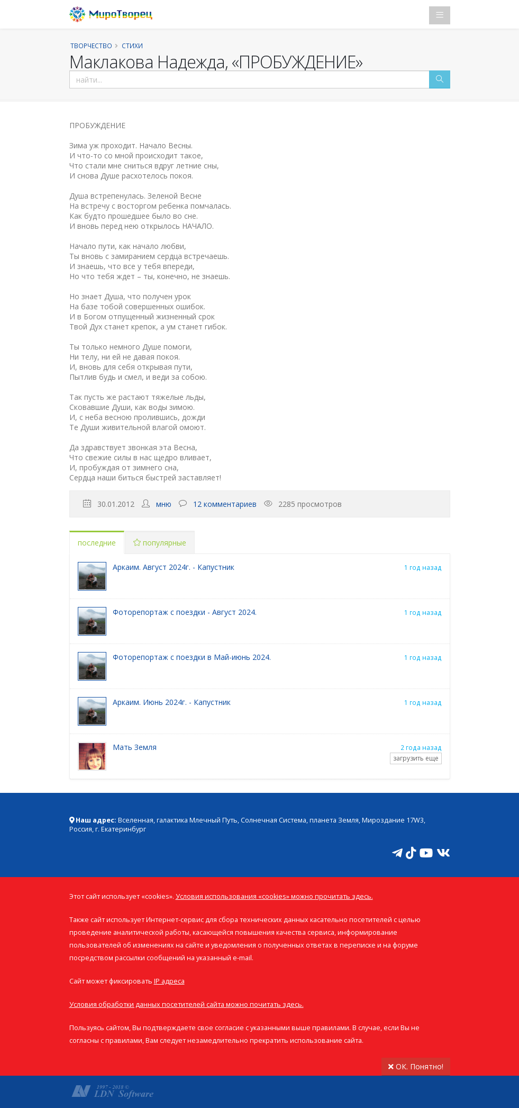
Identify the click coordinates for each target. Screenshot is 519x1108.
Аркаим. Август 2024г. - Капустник (173, 567)
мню (163, 504)
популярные (159, 543)
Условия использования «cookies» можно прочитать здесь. (274, 896)
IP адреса (169, 981)
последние (97, 543)
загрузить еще (416, 758)
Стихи (132, 45)
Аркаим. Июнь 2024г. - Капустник (172, 702)
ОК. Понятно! (415, 1066)
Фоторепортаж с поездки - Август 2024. (185, 612)
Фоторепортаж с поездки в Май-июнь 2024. (192, 657)
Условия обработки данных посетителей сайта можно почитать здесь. (186, 1004)
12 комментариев (225, 504)
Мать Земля (135, 747)
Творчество (91, 45)
